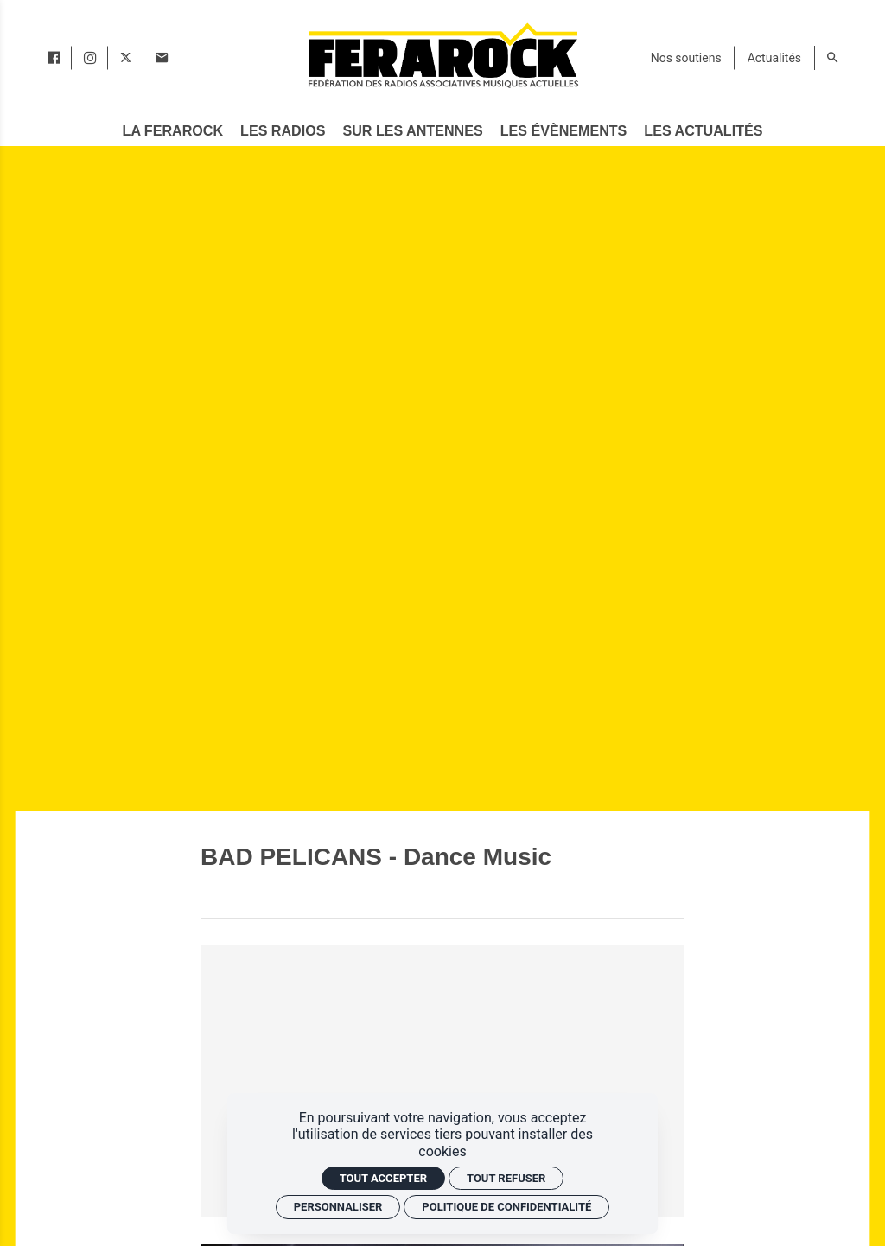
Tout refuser (506, 1178)
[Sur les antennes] (413, 131)
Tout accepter (383, 1178)
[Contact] (161, 58)
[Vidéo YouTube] (442, 1081)
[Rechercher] (832, 58)
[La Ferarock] (173, 131)
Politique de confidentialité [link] (506, 1206)
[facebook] (53, 58)
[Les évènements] (563, 131)
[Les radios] (282, 131)
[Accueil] (442, 55)
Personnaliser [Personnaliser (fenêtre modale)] (338, 1206)
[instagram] (90, 58)
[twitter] (125, 58)
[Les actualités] (704, 131)
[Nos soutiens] (686, 58)
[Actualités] (774, 58)
